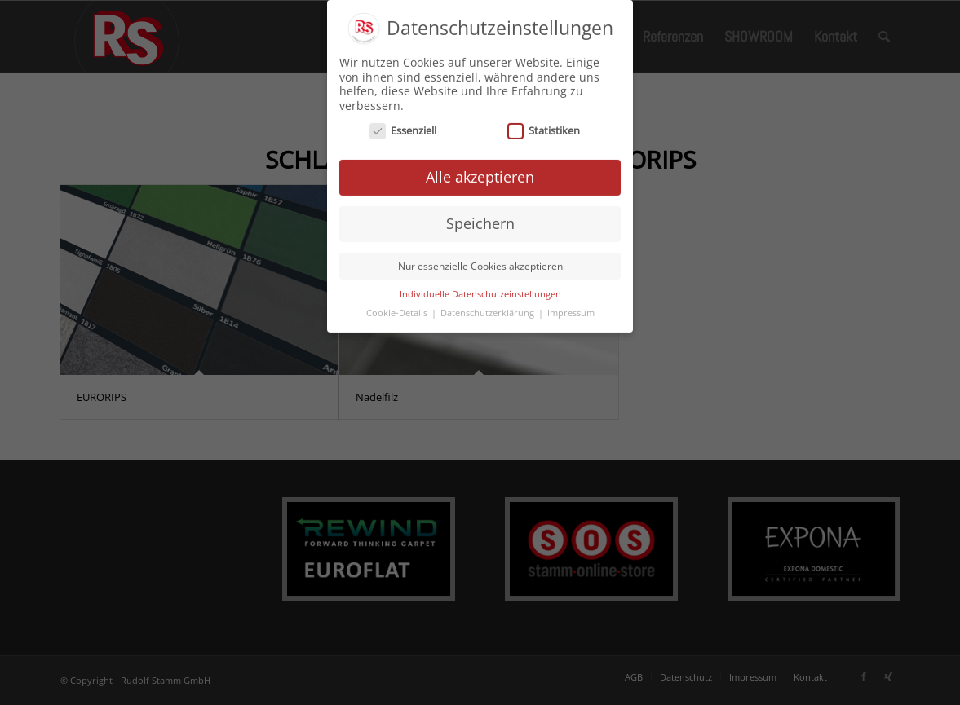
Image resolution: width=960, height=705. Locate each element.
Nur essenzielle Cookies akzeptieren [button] (480, 261)
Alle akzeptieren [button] (480, 173)
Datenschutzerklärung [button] (488, 308)
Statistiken (543, 126)
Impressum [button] (571, 308)
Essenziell (402, 126)
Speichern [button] (480, 218)
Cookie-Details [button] (398, 308)
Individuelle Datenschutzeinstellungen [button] (480, 289)
